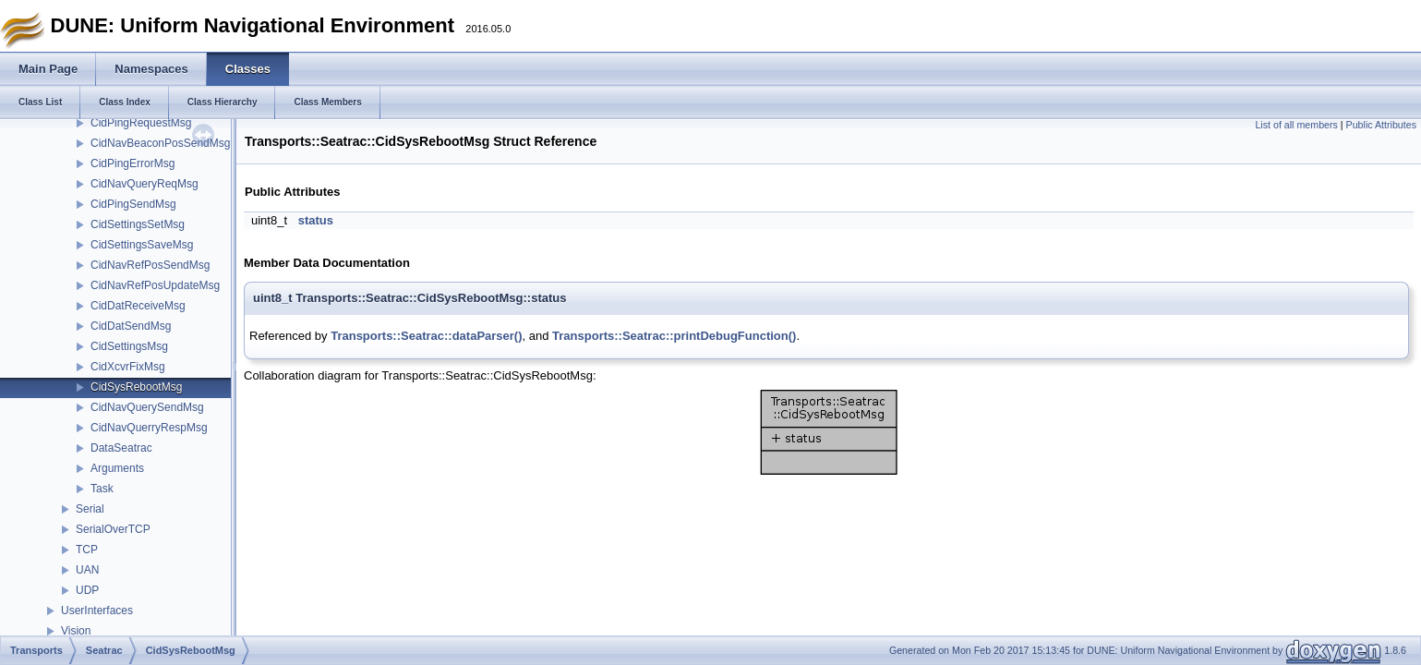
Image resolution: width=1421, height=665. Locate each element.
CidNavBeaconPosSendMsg (160, 143)
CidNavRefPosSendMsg (150, 265)
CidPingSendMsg (133, 204)
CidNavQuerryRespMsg (149, 427)
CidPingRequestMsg (140, 122)
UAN (87, 569)
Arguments (117, 468)
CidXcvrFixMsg (127, 366)
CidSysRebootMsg (136, 387)
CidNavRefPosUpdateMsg (155, 285)
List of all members (1296, 124)
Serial (90, 508)
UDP (87, 590)
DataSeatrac (121, 447)
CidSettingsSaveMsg (141, 244)
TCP (87, 549)
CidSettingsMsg (129, 346)
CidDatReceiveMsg (138, 305)
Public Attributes (1381, 124)
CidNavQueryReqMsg (144, 183)
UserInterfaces (97, 610)
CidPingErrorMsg (132, 163)
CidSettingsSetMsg (137, 224)
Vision (75, 630)
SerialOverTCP (113, 529)
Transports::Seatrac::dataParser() (426, 336)
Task (102, 488)
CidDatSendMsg (130, 326)
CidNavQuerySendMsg (147, 407)
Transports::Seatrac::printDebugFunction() (674, 336)
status (315, 220)
